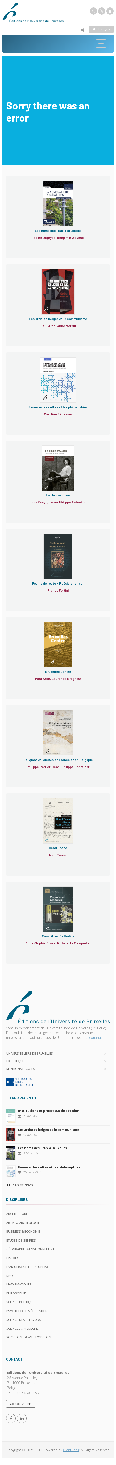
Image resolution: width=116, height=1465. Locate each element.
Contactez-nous (20, 1404)
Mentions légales (20, 1068)
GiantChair (71, 1450)
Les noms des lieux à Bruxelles (42, 1148)
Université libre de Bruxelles (29, 1053)
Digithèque (15, 1061)
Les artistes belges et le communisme (48, 1129)
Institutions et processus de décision (48, 1110)
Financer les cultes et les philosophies (49, 1167)
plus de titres (19, 1185)
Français (101, 29)
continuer (96, 1037)
